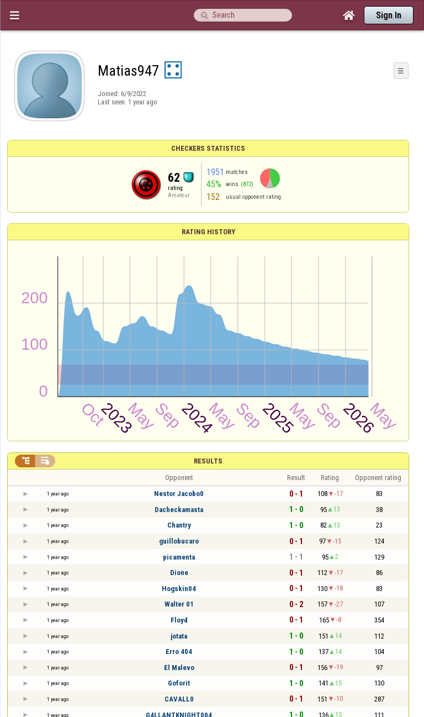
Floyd (179, 620)
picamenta (179, 557)
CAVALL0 (179, 699)
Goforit (179, 683)
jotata (179, 636)
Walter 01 (179, 604)
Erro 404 (179, 651)
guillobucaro (179, 541)
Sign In (388, 15)
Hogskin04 (179, 588)
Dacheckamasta (179, 509)
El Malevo (179, 667)
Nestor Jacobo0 (179, 493)
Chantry (179, 525)
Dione (179, 572)
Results (208, 461)
